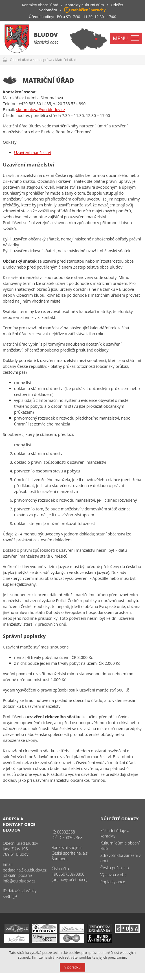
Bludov (46, 35)
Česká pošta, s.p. (115, 867)
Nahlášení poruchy (88, 9)
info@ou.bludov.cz (19, 881)
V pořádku (72, 967)
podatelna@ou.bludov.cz (25, 870)
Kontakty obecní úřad (40, 4)
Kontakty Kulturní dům (84, 4)
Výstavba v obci (113, 874)
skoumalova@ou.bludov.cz (40, 109)
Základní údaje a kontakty (114, 833)
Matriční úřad (65, 59)
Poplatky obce (112, 881)
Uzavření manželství (32, 152)
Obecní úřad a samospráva (31, 59)
